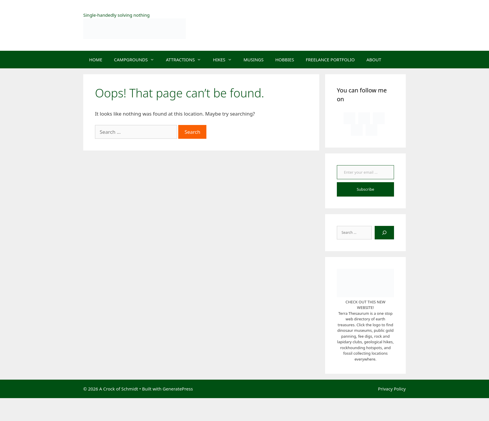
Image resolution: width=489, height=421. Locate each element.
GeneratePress (178, 389)
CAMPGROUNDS (137, 59)
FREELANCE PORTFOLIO (330, 59)
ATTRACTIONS (186, 59)
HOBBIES (284, 59)
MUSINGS (254, 59)
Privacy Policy (392, 389)
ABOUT (373, 59)
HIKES (225, 59)
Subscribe (365, 189)
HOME (95, 59)
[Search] (384, 232)
